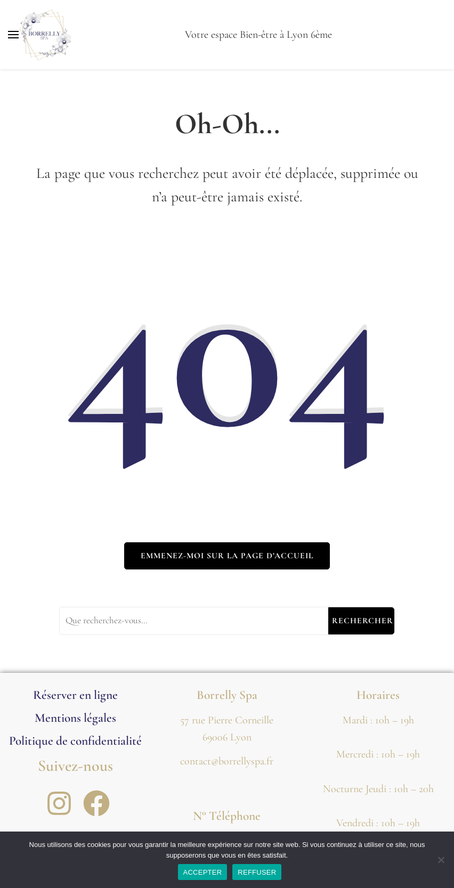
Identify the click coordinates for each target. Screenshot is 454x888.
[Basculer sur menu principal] (13, 34)
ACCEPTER (202, 872)
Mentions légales (75, 718)
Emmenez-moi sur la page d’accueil (227, 555)
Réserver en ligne (75, 695)
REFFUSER (257, 872)
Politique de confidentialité (75, 740)
